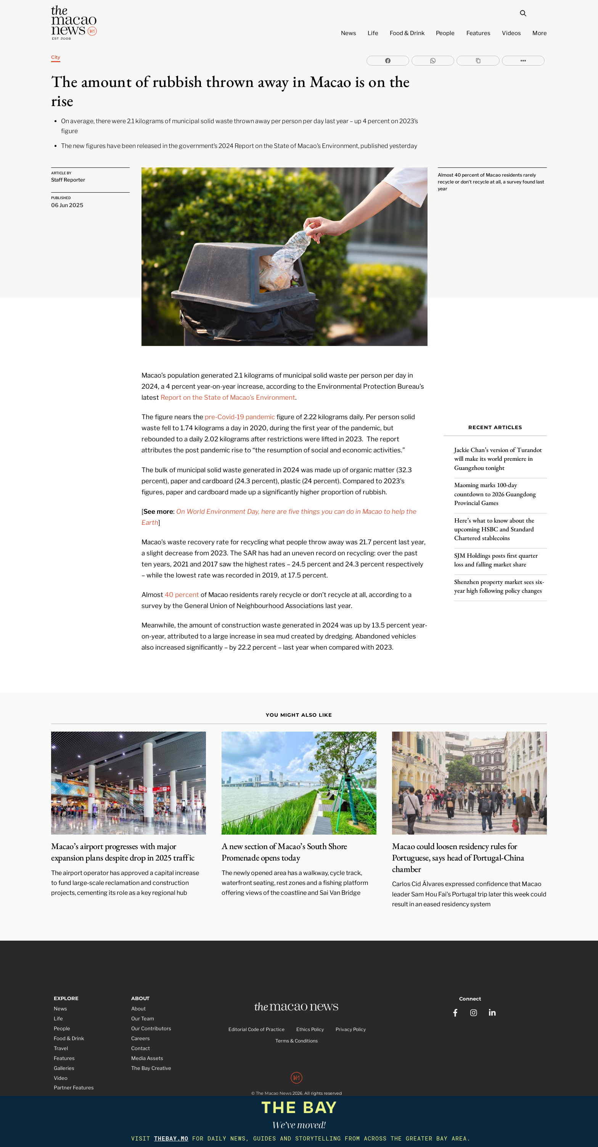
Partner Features (74, 1082)
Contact (140, 1042)
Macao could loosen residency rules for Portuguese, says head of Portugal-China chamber (458, 852)
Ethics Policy (310, 1024)
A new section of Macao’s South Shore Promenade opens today (284, 846)
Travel (61, 1042)
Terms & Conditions (296, 1035)
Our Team (142, 1013)
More (539, 33)
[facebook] (455, 1005)
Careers (140, 1033)
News (348, 33)
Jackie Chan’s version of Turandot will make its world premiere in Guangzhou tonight (498, 456)
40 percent (182, 589)
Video (61, 1072)
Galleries (64, 1062)
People (445, 33)
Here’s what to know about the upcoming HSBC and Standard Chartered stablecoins (494, 526)
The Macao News (273, 1088)
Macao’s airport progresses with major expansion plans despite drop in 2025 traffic (123, 846)
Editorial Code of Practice (256, 1024)
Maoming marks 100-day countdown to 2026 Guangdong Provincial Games (495, 491)
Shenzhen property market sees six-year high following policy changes (499, 583)
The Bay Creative (151, 1062)
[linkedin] (492, 1005)
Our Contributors (151, 1023)
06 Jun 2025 (67, 203)
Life (373, 33)
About (138, 1003)
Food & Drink (407, 33)
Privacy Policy (351, 1024)
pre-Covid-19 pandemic (240, 411)
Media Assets (147, 1052)
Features (478, 33)
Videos (511, 33)
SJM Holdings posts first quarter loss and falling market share (496, 556)
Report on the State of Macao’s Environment (228, 392)
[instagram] (474, 1005)
